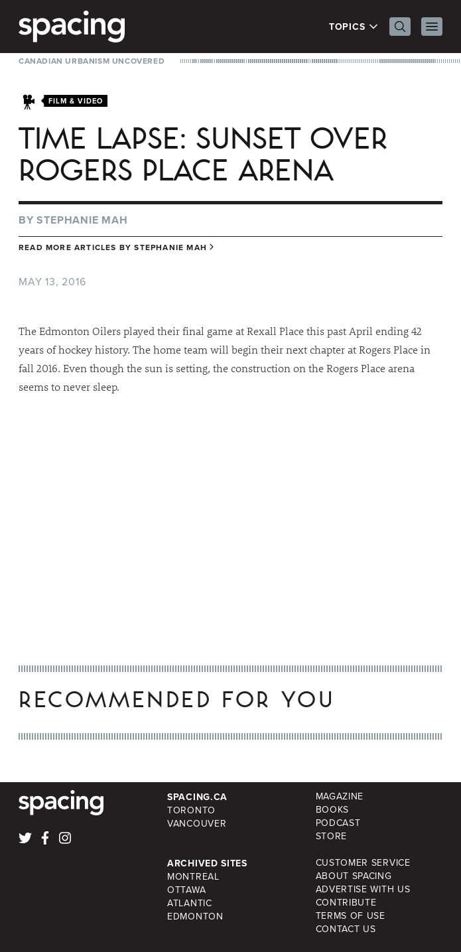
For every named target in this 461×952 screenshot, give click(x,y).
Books (333, 810)
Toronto (191, 810)
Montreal (193, 877)
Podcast (338, 823)
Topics (354, 26)
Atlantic (189, 903)
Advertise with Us (363, 889)
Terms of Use (350, 916)
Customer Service (363, 863)
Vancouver (196, 824)
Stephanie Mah (81, 220)
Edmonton (195, 916)
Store (332, 836)
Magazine (340, 796)
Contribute (346, 903)
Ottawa (186, 890)
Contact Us (346, 929)
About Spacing (354, 876)
